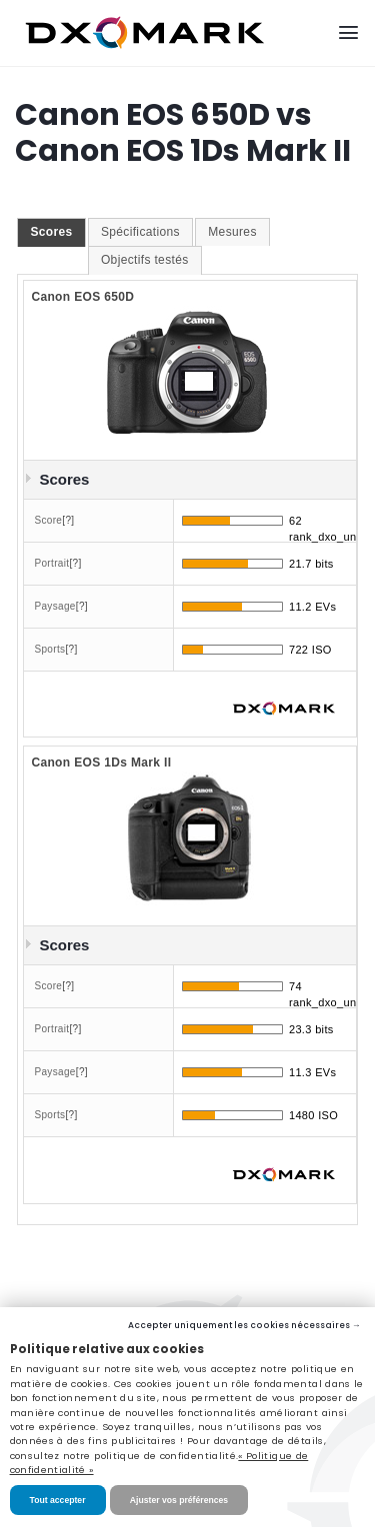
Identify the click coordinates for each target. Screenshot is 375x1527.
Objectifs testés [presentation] (145, 260)
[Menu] (348, 32)
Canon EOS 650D (82, 297)
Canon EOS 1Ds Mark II (101, 762)
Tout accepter (58, 1500)
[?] (68, 520)
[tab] (51, 233)
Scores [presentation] (51, 232)
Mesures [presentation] (232, 232)
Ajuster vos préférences (179, 1500)
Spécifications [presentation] (140, 232)
